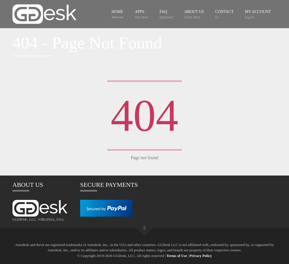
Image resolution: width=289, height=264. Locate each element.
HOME (117, 15)
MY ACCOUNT (258, 15)
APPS (141, 15)
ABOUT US (194, 15)
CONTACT (224, 15)
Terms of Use (177, 256)
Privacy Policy (200, 256)
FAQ (166, 15)
